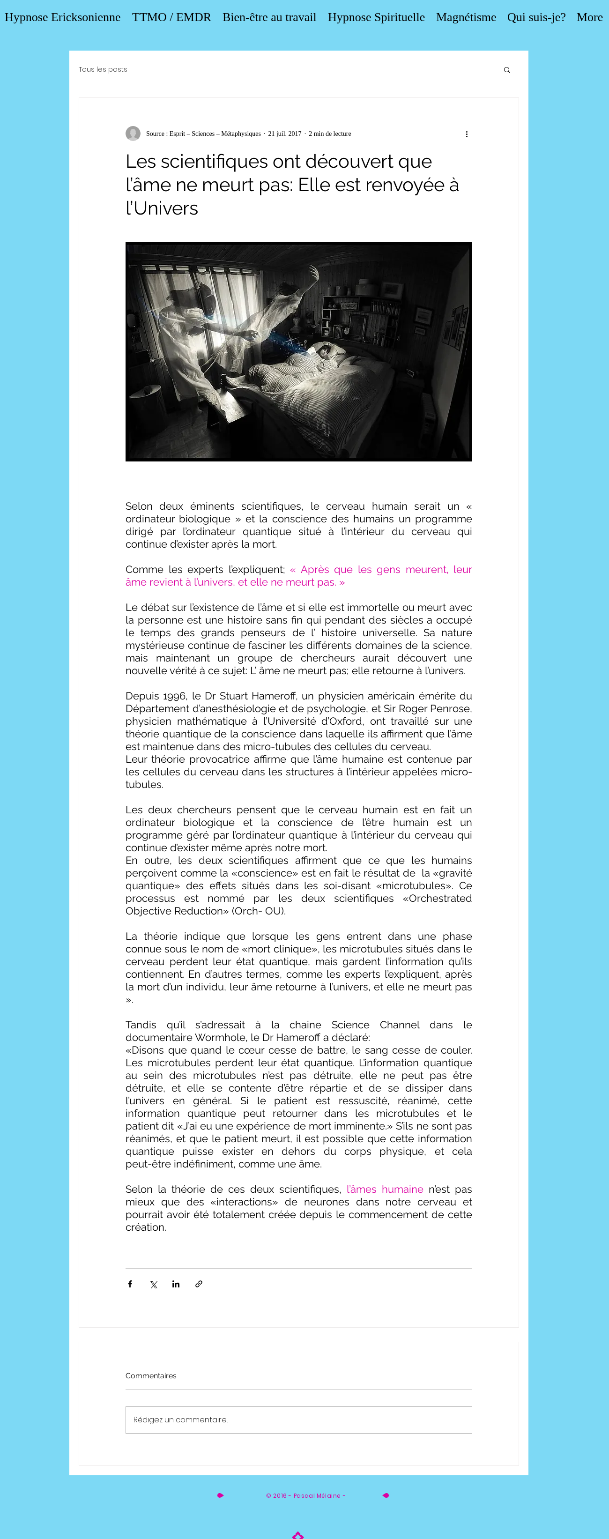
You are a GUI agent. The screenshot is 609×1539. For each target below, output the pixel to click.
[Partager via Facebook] (130, 1283)
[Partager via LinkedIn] (175, 1283)
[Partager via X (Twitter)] (153, 1283)
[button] (507, 69)
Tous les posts (103, 69)
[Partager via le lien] (198, 1283)
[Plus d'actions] (466, 133)
